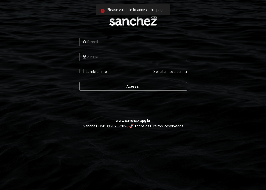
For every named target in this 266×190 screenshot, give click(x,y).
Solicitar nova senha (170, 71)
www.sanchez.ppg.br (133, 120)
